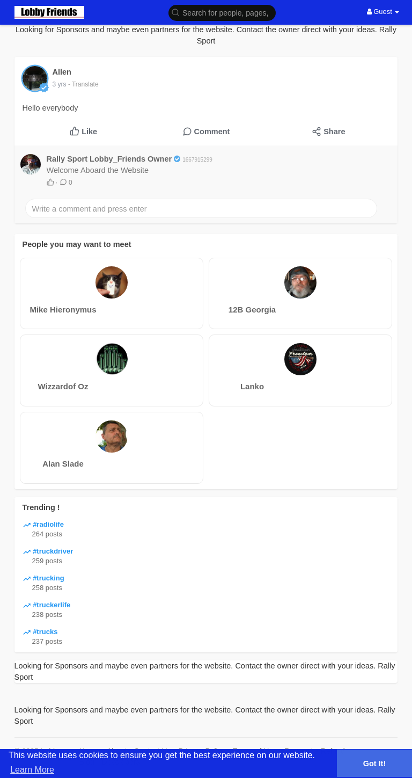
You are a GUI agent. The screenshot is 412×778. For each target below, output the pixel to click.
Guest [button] (383, 12)
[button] (222, 12)
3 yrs (60, 84)
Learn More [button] (32, 769)
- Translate (83, 84)
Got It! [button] (374, 763)
